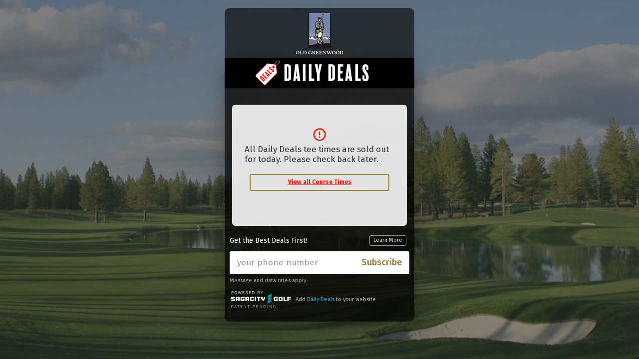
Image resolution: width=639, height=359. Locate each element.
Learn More (387, 240)
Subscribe (381, 262)
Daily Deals (320, 299)
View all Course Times (319, 182)
